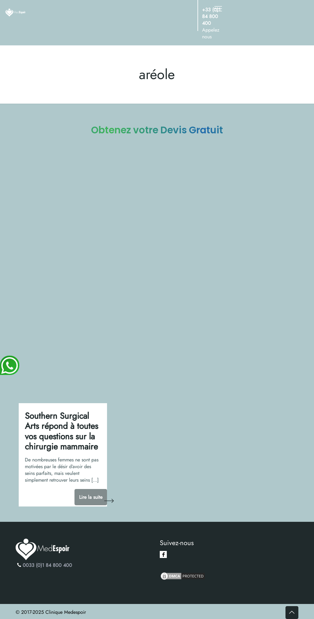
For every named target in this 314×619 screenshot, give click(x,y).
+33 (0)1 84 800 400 (211, 16)
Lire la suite (90, 497)
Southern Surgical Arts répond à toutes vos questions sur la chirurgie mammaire (61, 431)
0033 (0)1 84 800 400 (47, 565)
